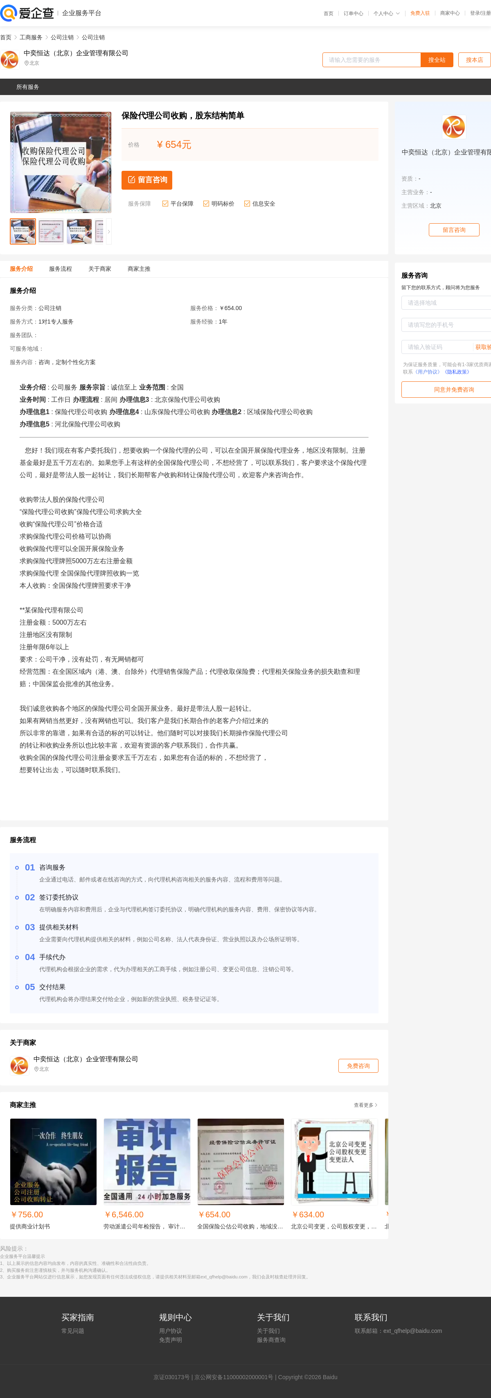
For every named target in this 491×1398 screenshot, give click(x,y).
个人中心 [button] (387, 13)
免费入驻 (420, 13)
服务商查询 (271, 1340)
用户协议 (170, 1331)
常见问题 (72, 1331)
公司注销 (62, 37)
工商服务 (31, 37)
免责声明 (170, 1340)
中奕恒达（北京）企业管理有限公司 (76, 53)
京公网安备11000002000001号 (233, 1377)
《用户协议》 (427, 372)
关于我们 (268, 1331)
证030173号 (174, 1377)
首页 (328, 13)
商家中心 (450, 13)
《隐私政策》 (457, 372)
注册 (486, 13)
